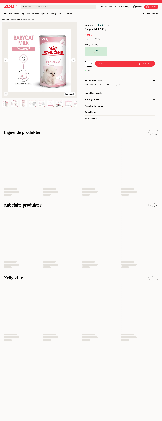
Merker (69, 14)
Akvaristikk (35, 14)
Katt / (8, 19)
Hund (5, 14)
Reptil (28, 14)
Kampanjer (53, 14)
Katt (10, 14)
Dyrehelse (44, 14)
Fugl (22, 14)
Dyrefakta (155, 14)
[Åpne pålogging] (138, 7)
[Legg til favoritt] (6, 94)
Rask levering (122, 7)
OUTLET (62, 14)
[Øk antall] (92, 63)
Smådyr (16, 14)
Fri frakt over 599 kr (107, 7)
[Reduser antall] (86, 63)
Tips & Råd (146, 14)
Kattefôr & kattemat (16, 19)
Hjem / (4, 19)
